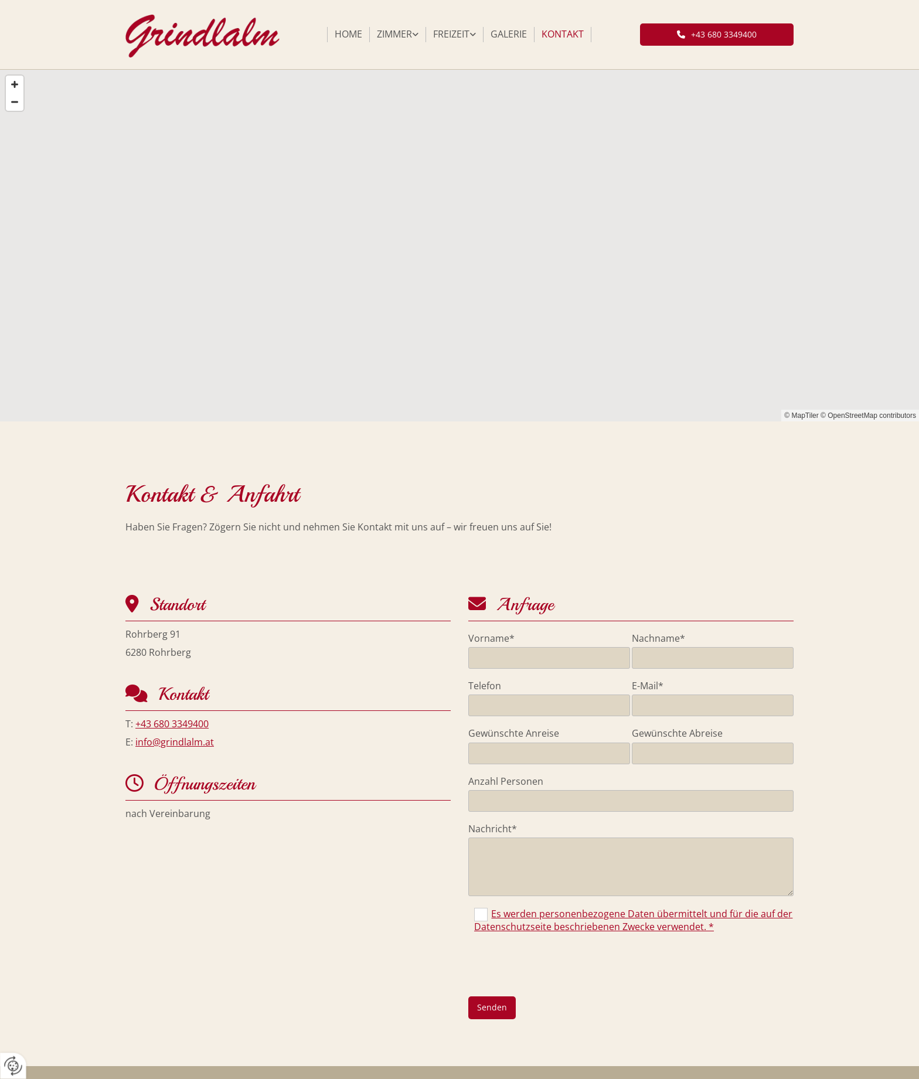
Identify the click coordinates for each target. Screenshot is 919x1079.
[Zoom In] (14, 84)
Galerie (509, 34)
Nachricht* (492, 829)
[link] (398, 34)
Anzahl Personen (505, 781)
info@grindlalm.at (174, 742)
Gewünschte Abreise (677, 733)
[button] (717, 34)
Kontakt (563, 34)
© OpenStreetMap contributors (868, 415)
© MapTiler (801, 415)
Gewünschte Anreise (513, 733)
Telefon (484, 686)
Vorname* (491, 638)
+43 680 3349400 (172, 723)
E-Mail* (647, 686)
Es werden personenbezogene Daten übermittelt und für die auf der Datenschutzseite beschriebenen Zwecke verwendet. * (633, 920)
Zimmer (394, 34)
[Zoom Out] (14, 102)
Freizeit (451, 34)
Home (348, 34)
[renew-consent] (13, 1066)
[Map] (459, 245)
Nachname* (658, 638)
